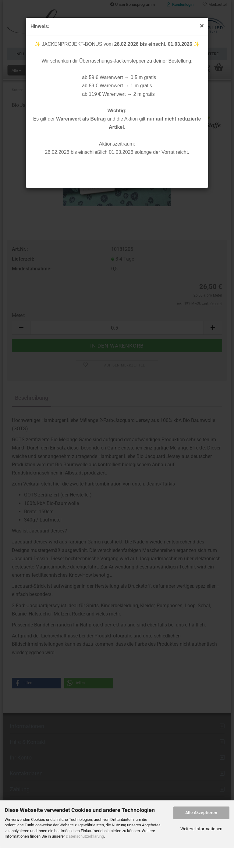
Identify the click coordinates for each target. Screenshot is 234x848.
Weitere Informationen (201, 828)
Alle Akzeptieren (201, 812)
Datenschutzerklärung (85, 836)
